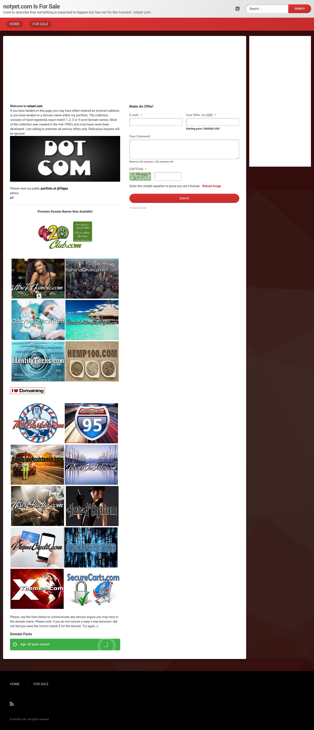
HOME (14, 24)
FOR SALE (40, 24)
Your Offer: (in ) (201, 115)
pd (12, 197)
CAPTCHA (138, 169)
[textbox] (156, 122)
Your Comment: (140, 136)
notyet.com (35, 106)
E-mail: (136, 115)
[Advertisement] (124, 73)
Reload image (211, 186)
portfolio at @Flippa (54, 188)
